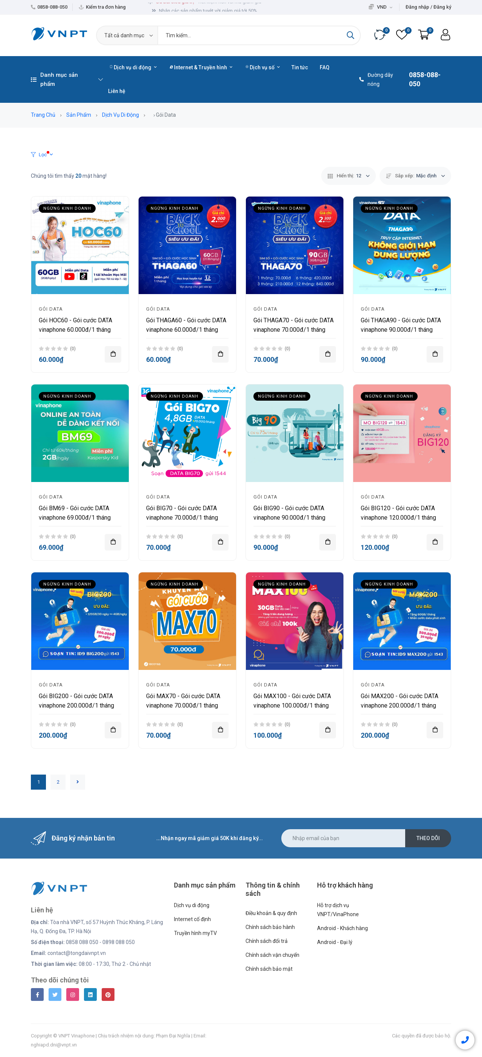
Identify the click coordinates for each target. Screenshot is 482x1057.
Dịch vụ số (263, 67)
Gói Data (51, 309)
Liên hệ (116, 91)
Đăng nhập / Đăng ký (428, 7)
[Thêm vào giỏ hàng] (113, 354)
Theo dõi (428, 838)
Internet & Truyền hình (201, 67)
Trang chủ (43, 115)
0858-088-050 (52, 7)
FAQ (324, 67)
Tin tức (299, 67)
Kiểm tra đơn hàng (106, 7)
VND (380, 7)
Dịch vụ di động (133, 67)
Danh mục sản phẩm (67, 79)
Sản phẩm (78, 115)
